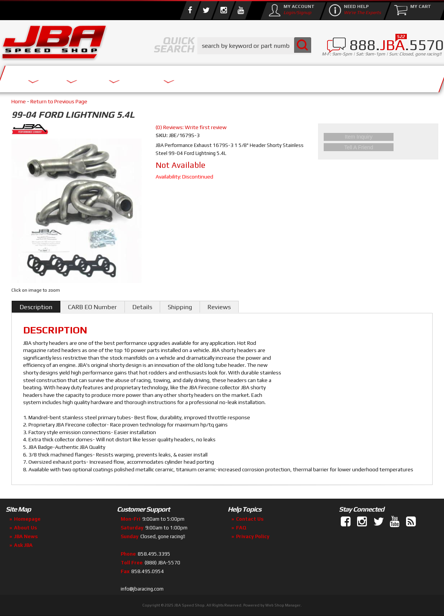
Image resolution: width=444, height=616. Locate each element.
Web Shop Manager (283, 605)
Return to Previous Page (58, 101)
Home (18, 101)
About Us (111, 77)
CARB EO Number (92, 307)
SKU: (162, 135)
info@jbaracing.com (142, 589)
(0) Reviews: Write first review (191, 127)
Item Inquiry (378, 135)
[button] (254, 45)
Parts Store (189, 77)
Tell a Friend (378, 144)
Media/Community (286, 77)
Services (42, 77)
